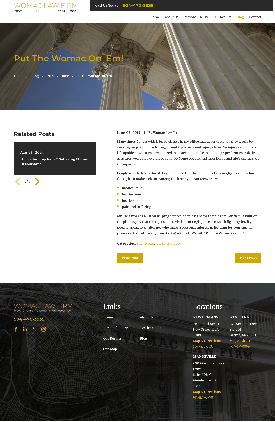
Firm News (145, 243)
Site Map (110, 349)
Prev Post (130, 258)
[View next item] (37, 181)
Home (108, 317)
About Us (147, 317)
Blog (143, 338)
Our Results (112, 338)
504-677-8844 (240, 346)
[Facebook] (16, 329)
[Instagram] (43, 329)
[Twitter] (34, 329)
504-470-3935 (138, 6)
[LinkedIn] (25, 329)
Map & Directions (207, 341)
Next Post (248, 258)
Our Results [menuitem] (222, 17)
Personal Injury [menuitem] (196, 17)
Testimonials (150, 328)
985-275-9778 (203, 397)
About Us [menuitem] (172, 17)
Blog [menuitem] (240, 17)
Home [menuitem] (155, 17)
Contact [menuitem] (255, 17)
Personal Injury (168, 243)
